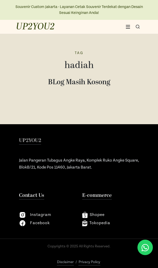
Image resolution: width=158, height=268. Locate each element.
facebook (34, 223)
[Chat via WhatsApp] (145, 247)
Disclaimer (65, 262)
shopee (93, 215)
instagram (35, 215)
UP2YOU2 (35, 27)
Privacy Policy (89, 262)
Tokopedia (96, 223)
